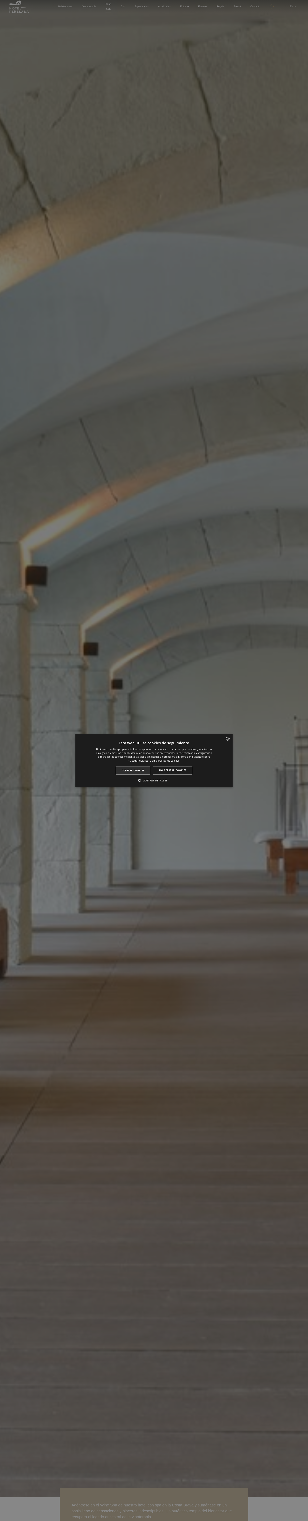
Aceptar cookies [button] (133, 770)
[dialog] (154, 760)
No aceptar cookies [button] (172, 770)
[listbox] (228, 739)
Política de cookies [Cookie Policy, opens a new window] (168, 760)
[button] (154, 780)
